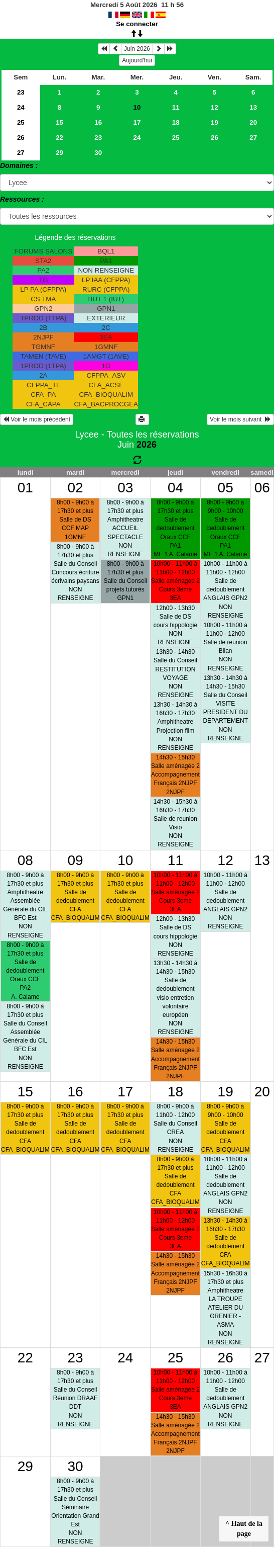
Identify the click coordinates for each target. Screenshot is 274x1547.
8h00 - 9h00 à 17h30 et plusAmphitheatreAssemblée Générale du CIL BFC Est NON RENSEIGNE (25, 905)
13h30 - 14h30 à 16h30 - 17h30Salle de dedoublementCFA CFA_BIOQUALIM (225, 1242)
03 (125, 487)
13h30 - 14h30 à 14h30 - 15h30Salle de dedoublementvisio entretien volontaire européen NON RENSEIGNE (175, 998)
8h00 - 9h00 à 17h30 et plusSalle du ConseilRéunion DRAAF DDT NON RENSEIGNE (75, 1398)
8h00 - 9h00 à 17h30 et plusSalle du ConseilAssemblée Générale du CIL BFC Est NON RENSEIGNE (25, 1036)
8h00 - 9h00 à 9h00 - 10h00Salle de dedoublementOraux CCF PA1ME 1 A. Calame (225, 528)
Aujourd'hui (137, 60)
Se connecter (137, 24)
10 (125, 860)
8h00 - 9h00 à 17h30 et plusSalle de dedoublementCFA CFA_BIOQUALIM (75, 897)
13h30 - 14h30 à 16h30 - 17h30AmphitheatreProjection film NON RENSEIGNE (175, 726)
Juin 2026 (137, 48)
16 (98, 122)
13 (253, 107)
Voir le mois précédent (36, 419)
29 (59, 152)
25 (21, 122)
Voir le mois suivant (240, 419)
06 (262, 487)
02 (75, 487)
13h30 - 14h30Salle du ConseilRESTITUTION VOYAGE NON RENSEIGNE (175, 673)
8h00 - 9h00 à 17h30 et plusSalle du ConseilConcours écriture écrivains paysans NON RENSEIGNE (75, 572)
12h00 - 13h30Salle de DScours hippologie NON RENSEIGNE (175, 625)
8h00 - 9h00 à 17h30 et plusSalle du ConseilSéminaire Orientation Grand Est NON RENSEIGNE (75, 1511)
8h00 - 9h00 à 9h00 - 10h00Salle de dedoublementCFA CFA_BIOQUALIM (225, 1128)
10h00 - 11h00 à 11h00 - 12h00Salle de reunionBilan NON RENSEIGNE (225, 647)
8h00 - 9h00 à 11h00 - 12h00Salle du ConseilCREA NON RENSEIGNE (175, 1128)
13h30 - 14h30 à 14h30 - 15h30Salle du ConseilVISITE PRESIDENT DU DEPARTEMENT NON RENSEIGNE (225, 708)
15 (59, 122)
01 (25, 487)
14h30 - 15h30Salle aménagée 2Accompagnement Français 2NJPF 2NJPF (175, 775)
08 (25, 860)
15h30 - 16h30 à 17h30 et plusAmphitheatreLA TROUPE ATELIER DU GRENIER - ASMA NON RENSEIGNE (225, 1308)
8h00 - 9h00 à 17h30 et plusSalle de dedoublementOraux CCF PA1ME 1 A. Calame (175, 528)
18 (176, 122)
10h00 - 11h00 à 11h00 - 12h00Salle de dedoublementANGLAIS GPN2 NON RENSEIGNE (225, 589)
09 (75, 860)
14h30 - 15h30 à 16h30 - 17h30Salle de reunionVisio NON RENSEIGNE (175, 823)
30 (98, 152)
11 (176, 107)
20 (253, 122)
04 (175, 487)
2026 (146, 445)
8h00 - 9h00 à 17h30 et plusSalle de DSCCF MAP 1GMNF (75, 520)
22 (59, 137)
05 (225, 487)
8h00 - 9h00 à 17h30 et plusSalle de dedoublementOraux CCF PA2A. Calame (25, 970)
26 (21, 137)
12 (214, 107)
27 (253, 137)
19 (214, 122)
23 (21, 92)
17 (137, 122)
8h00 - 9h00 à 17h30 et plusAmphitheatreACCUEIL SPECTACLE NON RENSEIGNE (125, 528)
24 (21, 107)
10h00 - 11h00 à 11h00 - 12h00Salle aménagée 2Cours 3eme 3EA (175, 581)
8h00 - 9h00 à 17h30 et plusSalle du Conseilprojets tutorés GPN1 (125, 581)
